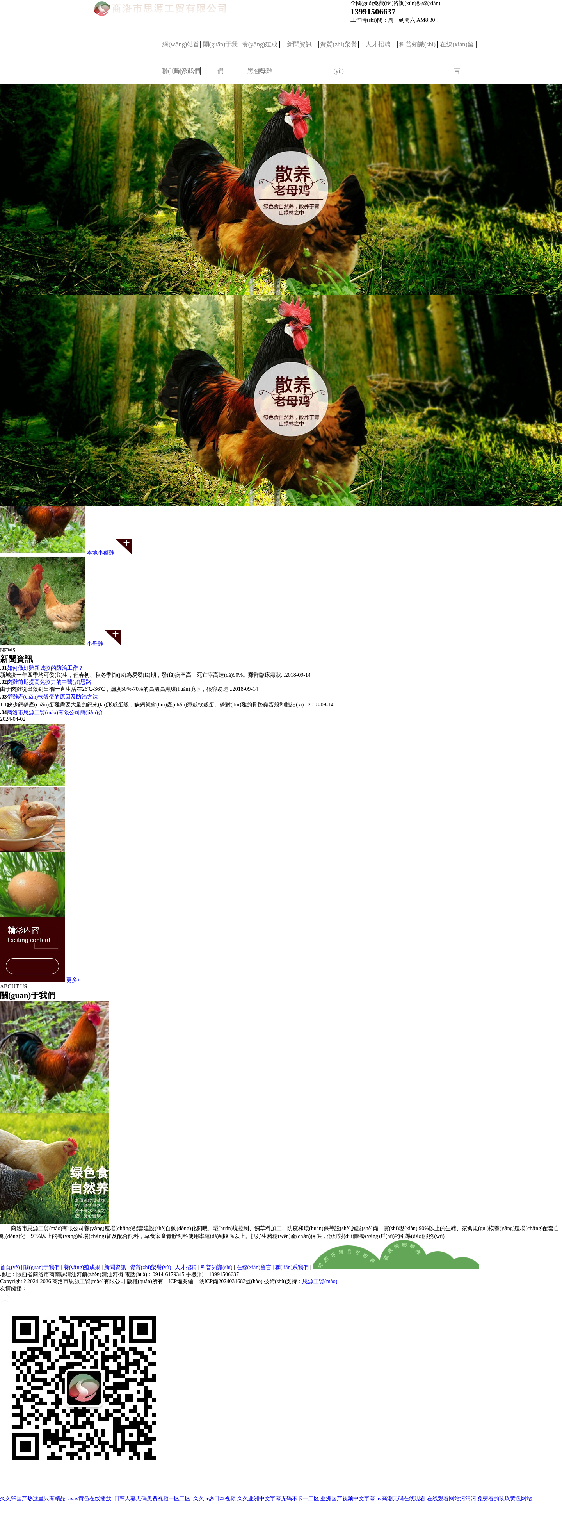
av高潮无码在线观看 (401, 1499)
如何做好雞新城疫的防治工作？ (45, 668)
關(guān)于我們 (220, 49)
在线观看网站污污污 (451, 1499)
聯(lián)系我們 (292, 1267)
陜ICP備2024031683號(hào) (230, 1281)
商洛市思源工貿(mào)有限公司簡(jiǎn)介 (55, 712)
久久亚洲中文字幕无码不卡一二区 (278, 1499)
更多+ (73, 980)
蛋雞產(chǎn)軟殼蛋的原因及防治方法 (52, 697)
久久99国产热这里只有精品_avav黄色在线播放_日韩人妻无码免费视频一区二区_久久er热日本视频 (118, 1499)
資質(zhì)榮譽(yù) (338, 49)
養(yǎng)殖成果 (260, 49)
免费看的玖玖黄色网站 (504, 1499)
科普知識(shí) (417, 44)
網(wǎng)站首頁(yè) (180, 49)
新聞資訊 (299, 44)
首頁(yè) (10, 1267)
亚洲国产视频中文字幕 (347, 1499)
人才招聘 (378, 44)
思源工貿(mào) (319, 1281)
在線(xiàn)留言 (456, 49)
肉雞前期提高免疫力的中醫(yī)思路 (49, 682)
